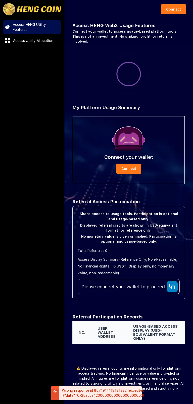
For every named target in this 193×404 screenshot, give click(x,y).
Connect (173, 9)
